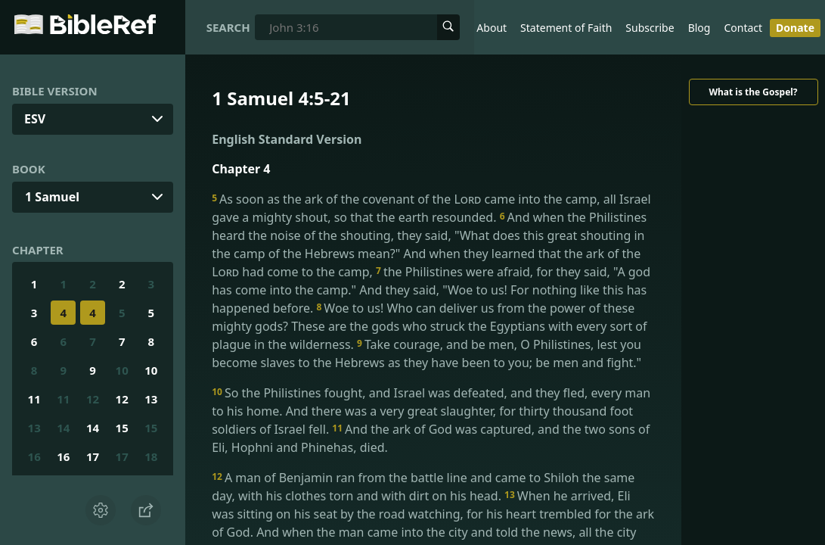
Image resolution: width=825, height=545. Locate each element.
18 (150, 456)
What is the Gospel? (753, 92)
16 (34, 456)
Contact (743, 27)
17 (92, 456)
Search (228, 27)
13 (150, 398)
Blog (699, 27)
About (491, 27)
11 (34, 398)
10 (122, 370)
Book (28, 168)
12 (92, 398)
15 (122, 427)
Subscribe (649, 27)
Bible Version (55, 90)
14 (63, 427)
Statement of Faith (566, 27)
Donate (795, 27)
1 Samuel (52, 196)
